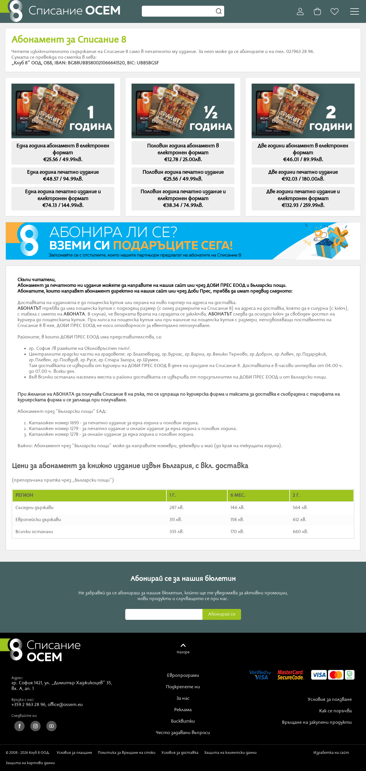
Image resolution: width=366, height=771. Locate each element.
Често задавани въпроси (183, 733)
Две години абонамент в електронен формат (303, 153)
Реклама (183, 710)
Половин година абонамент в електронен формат (183, 153)
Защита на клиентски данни (230, 752)
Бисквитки (183, 721)
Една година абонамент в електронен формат (62, 153)
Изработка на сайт (332, 754)
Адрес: (17, 678)
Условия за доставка (179, 752)
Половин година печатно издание (183, 175)
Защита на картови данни (30, 763)
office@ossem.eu (65, 705)
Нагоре (183, 652)
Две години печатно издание (303, 175)
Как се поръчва (335, 711)
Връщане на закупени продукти (317, 722)
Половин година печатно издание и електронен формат (183, 199)
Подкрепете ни (183, 687)
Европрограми (183, 676)
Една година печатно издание (63, 175)
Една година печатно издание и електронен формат (63, 199)
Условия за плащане (74, 752)
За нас (183, 698)
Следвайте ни (24, 715)
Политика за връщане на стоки (127, 752)
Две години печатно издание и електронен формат (303, 199)
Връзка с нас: (22, 699)
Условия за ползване (330, 700)
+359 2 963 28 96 (28, 705)
